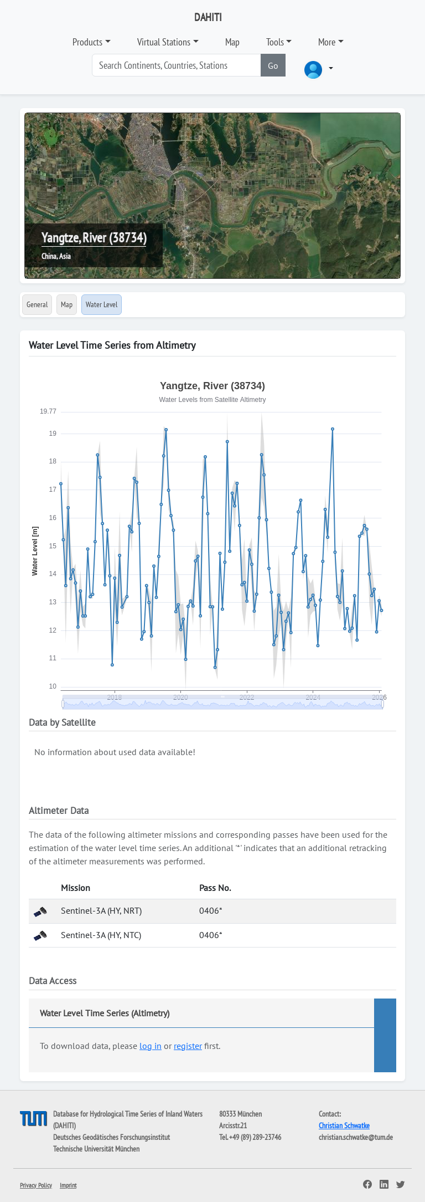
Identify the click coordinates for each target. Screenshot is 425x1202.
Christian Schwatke (344, 1125)
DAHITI (208, 17)
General (37, 304)
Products (87, 41)
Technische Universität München (96, 1149)
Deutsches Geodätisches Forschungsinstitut (111, 1137)
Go (273, 65)
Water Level (101, 304)
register (188, 1045)
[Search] (176, 65)
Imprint (68, 1185)
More (326, 41)
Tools (275, 41)
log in (150, 1045)
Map (232, 41)
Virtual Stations (163, 41)
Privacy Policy (36, 1185)
